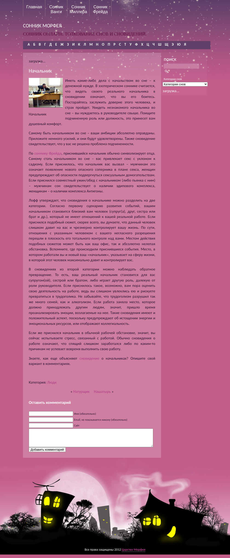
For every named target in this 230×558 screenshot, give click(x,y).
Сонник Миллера (78, 9)
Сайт (76, 425)
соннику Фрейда (47, 153)
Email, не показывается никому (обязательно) (100, 419)
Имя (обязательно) (85, 413)
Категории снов (173, 79)
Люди (51, 382)
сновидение (89, 358)
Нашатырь (102, 391)
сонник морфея (42, 26)
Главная (34, 7)
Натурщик (81, 391)
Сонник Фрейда (100, 9)
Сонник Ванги (56, 9)
